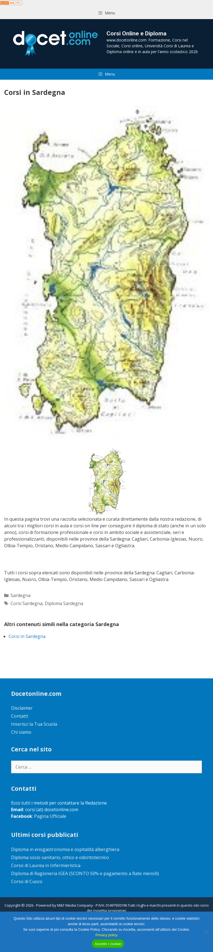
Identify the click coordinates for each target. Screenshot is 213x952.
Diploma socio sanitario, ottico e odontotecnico (60, 857)
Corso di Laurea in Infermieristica (45, 865)
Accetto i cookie (108, 944)
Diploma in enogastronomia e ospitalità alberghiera (65, 849)
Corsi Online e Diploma (136, 33)
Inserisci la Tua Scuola (34, 724)
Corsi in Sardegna (27, 636)
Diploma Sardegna (64, 603)
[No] (206, 932)
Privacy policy (106, 935)
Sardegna (21, 595)
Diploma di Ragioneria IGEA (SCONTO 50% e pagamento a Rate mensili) (85, 873)
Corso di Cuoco (26, 881)
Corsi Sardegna (26, 603)
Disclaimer (22, 708)
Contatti (19, 716)
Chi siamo (21, 732)
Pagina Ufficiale (50, 816)
